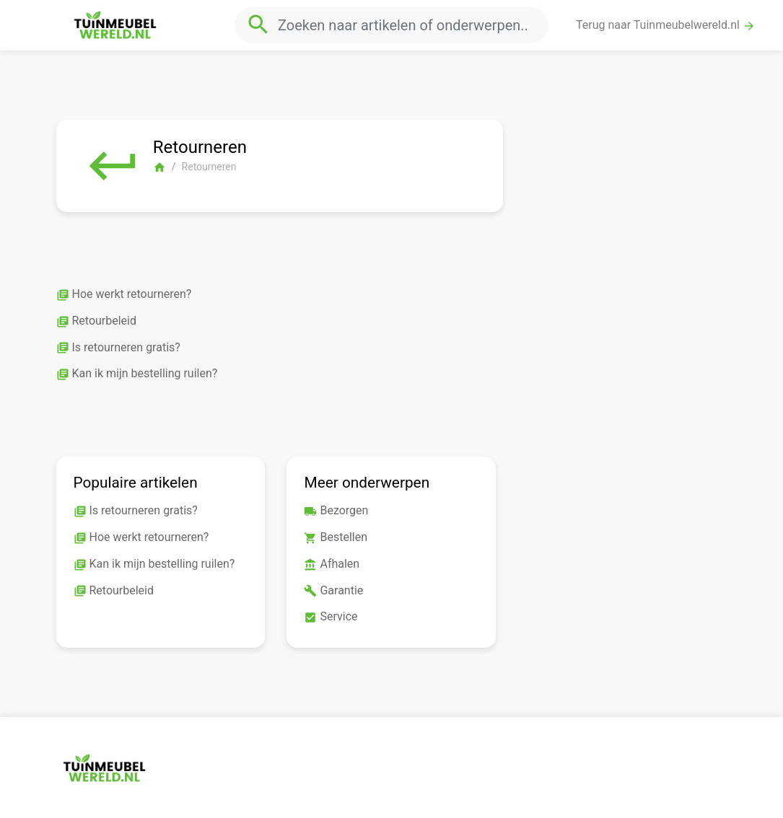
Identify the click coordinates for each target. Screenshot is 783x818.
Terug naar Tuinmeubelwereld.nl (666, 25)
